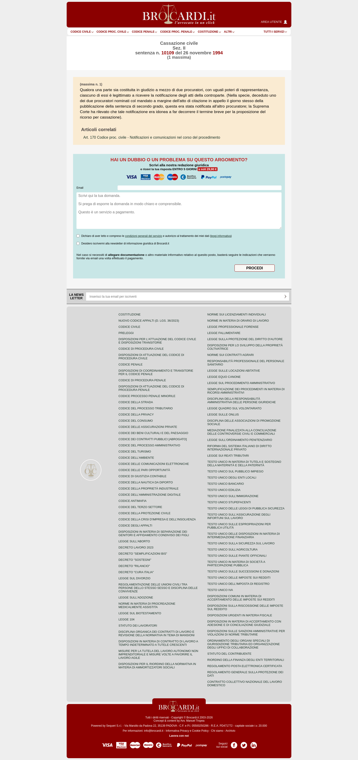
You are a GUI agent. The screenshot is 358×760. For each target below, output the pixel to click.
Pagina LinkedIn (253, 743)
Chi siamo (217, 730)
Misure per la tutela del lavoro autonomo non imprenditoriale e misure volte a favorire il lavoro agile (158, 654)
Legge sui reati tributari (228, 455)
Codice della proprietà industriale (148, 488)
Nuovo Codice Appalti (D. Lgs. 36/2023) (148, 320)
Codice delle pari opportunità (144, 470)
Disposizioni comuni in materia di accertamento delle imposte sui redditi (241, 597)
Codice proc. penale (176, 31)
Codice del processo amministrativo (149, 445)
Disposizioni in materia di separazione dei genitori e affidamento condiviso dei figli (153, 533)
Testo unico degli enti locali (231, 477)
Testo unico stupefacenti (229, 502)
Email (79, 187)
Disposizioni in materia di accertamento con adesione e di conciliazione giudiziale (244, 623)
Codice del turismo (134, 451)
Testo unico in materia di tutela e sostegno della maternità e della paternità (244, 463)
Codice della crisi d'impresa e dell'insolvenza (157, 519)
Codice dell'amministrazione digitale (149, 494)
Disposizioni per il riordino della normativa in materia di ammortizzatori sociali (157, 665)
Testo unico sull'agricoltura (232, 549)
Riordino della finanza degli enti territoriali (245, 660)
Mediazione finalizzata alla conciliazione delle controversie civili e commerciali (241, 432)
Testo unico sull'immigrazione (232, 496)
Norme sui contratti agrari (230, 355)
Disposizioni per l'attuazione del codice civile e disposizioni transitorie (157, 340)
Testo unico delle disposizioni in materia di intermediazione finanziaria (243, 535)
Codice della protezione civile (144, 513)
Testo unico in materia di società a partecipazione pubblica (236, 563)
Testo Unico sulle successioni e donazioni (243, 571)
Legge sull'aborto (134, 541)
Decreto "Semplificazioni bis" (142, 553)
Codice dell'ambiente (136, 457)
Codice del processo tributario (145, 408)
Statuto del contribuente (229, 653)
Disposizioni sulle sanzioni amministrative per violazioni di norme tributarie (246, 632)
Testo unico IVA (220, 590)
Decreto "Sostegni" (134, 559)
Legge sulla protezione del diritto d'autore (245, 339)
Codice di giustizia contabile (142, 476)
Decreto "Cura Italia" (136, 572)
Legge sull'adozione (135, 597)
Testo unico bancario (225, 483)
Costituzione (208, 31)
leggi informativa (221, 236)
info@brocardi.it (153, 730)
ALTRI (228, 31)
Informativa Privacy (177, 730)
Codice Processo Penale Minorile (146, 396)
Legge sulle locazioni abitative (233, 370)
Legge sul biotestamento (139, 613)
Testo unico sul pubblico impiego (235, 471)
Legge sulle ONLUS (223, 414)
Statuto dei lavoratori (137, 625)
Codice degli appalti (135, 525)
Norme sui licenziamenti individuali (236, 314)
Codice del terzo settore (140, 507)
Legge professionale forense (233, 326)
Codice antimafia (132, 501)
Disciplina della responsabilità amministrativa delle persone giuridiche (241, 400)
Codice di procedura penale (142, 380)
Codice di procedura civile (141, 348)
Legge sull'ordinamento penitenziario (239, 440)
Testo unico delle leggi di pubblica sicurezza (245, 508)
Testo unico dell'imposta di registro (238, 583)
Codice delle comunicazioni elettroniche (153, 464)
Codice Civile (81, 31)
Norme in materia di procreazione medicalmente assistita (146, 605)
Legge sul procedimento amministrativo (241, 383)
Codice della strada (135, 402)
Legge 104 (126, 619)
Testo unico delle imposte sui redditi (238, 577)
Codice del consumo (135, 420)
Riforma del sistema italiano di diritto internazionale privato (239, 447)
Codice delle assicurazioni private (147, 427)
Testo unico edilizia (223, 490)
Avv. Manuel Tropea (192, 720)
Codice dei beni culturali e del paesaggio (153, 433)
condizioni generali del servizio (143, 236)
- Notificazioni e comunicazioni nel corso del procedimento (151, 137)
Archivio (230, 730)
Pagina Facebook (234, 743)
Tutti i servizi (274, 31)
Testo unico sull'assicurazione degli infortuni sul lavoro (238, 516)
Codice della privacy (136, 414)
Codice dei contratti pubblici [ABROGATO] (152, 439)
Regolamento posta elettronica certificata (244, 666)
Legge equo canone (224, 377)
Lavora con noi (179, 735)
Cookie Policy (200, 730)
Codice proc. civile (111, 31)
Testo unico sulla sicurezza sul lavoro (241, 543)
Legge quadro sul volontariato (234, 408)
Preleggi (126, 333)
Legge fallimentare (223, 333)
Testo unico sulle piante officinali (236, 555)
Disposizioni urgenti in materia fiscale (239, 615)
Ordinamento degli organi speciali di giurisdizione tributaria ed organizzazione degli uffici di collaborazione (243, 644)
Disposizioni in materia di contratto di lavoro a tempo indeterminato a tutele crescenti (158, 643)
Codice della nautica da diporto (145, 482)
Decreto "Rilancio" (134, 566)
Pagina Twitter (244, 743)
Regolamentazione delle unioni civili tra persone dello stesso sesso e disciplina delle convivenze (158, 588)
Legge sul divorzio (134, 578)
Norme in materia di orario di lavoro (238, 320)
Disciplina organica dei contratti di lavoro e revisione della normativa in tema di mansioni (156, 633)
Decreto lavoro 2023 (135, 547)
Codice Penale (143, 31)
